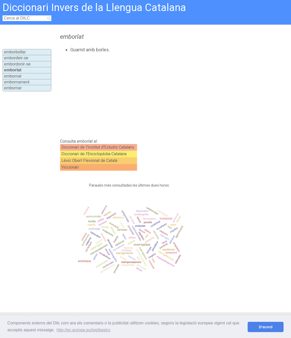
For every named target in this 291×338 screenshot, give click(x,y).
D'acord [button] (266, 327)
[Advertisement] (145, 96)
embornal (12, 76)
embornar (13, 88)
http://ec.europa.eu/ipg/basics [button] (83, 330)
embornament (17, 82)
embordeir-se (16, 58)
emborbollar (15, 52)
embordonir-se (17, 64)
